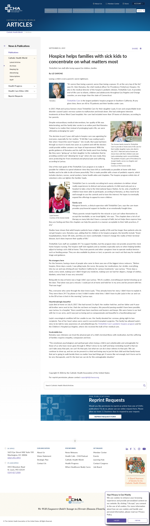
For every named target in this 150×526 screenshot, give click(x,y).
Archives (13, 66)
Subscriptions (15, 76)
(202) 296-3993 (14, 458)
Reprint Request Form (105, 416)
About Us (41, 452)
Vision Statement (44, 456)
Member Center (100, 452)
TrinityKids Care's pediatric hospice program (116, 324)
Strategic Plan (42, 459)
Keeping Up (14, 69)
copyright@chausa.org (90, 377)
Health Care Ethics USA (18, 91)
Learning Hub (98, 459)
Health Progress (15, 86)
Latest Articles (15, 62)
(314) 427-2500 (14, 472)
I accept (116, 520)
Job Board (97, 467)
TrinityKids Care (73, 100)
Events (96, 456)
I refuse (137, 520)
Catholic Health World (15, 32)
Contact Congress (100, 463)
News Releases (71, 452)
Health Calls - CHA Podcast (76, 456)
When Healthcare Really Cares (78, 467)
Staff (11, 80)
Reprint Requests (15, 96)
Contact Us (41, 463)
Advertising (14, 73)
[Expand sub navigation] (34, 58)
